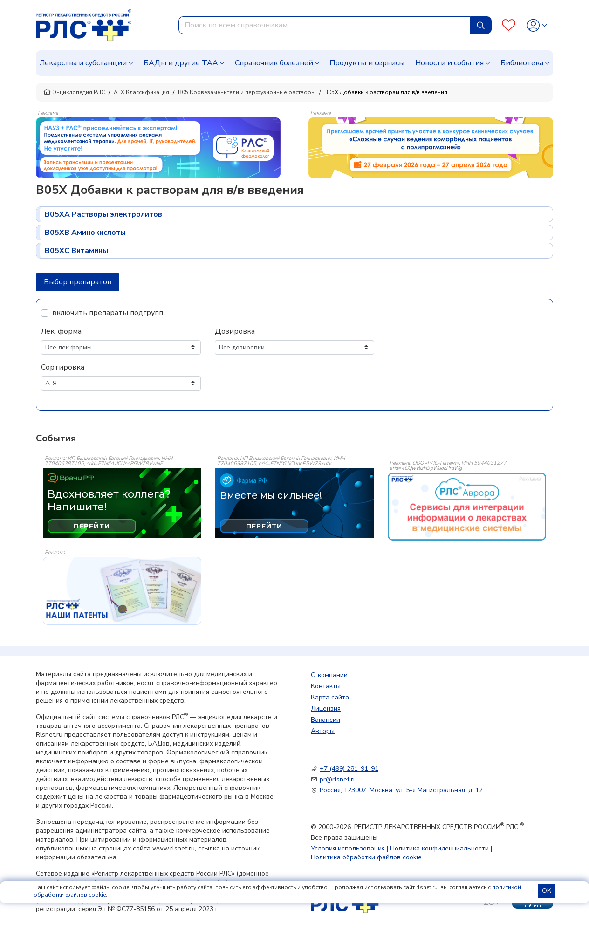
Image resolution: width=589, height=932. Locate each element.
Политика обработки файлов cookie (366, 857)
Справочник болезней (274, 63)
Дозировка (235, 331)
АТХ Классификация (141, 92)
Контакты (326, 686)
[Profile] (537, 25)
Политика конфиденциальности (439, 848)
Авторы (323, 730)
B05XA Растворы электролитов (103, 214)
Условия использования (348, 848)
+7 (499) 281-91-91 (349, 768)
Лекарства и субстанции (83, 63)
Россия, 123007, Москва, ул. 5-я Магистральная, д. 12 (401, 790)
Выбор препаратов (77, 282)
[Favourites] (508, 25)
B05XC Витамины (76, 251)
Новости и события (449, 63)
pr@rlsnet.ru (338, 779)
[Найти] (481, 25)
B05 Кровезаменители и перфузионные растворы (246, 92)
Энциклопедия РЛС (74, 92)
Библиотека (521, 63)
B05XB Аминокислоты (85, 232)
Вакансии (325, 719)
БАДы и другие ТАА (181, 63)
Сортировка (62, 367)
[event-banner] (467, 507)
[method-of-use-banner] (158, 147)
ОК (546, 890)
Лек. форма (61, 331)
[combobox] (324, 25)
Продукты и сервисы (366, 63)
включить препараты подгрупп (107, 313)
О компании (329, 675)
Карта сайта (330, 697)
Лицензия (326, 708)
